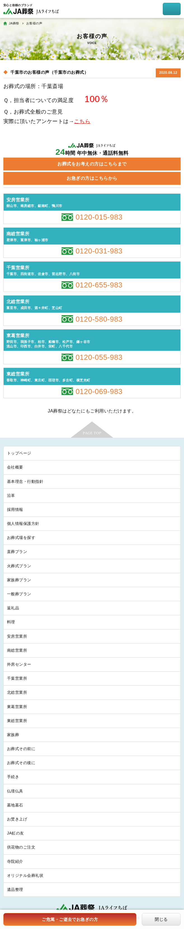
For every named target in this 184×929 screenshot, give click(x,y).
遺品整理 (15, 889)
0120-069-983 (99, 391)
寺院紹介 (15, 861)
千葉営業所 (17, 678)
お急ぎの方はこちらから (92, 178)
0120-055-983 (99, 357)
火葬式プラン (19, 566)
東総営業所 (17, 720)
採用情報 (15, 509)
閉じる (161, 919)
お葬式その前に (21, 748)
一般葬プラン (19, 594)
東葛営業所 (17, 706)
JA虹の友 (15, 833)
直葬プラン (17, 551)
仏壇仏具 (15, 791)
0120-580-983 (99, 319)
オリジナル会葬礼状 (25, 875)
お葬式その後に (21, 762)
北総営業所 (17, 692)
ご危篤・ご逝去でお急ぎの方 (70, 919)
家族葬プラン (19, 580)
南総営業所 (17, 650)
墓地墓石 (15, 805)
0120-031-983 (99, 251)
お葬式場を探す (21, 537)
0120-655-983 (99, 285)
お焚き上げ (17, 819)
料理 (11, 622)
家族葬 (13, 734)
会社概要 (15, 467)
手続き (13, 776)
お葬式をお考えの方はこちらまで (91, 164)
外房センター (19, 664)
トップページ (19, 453)
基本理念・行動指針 (25, 481)
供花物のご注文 (21, 847)
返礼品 (13, 608)
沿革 (11, 495)
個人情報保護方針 (23, 523)
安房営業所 (17, 636)
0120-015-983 (99, 217)
